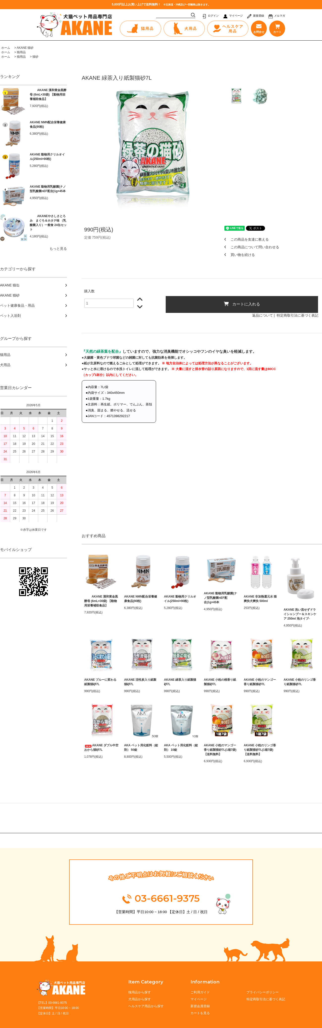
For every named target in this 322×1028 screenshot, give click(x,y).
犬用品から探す (139, 999)
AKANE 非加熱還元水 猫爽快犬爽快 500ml (260, 599)
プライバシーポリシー (262, 992)
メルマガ (279, 15)
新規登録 (258, 15)
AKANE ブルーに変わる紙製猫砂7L (100, 682)
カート (277, 29)
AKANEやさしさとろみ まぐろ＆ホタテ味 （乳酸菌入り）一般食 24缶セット (48, 222)
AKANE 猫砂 (25, 48)
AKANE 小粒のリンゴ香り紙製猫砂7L (300, 682)
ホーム (5, 48)
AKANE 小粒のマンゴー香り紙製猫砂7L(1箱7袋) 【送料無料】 (220, 750)
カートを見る (200, 1013)
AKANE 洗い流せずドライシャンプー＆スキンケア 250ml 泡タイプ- (300, 614)
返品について (262, 315)
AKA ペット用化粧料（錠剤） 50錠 (141, 748)
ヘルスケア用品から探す (146, 1006)
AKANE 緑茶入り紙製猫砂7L (180, 682)
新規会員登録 (200, 1006)
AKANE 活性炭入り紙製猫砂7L (140, 682)
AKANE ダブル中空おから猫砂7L (101, 748)
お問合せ (258, 29)
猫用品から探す (139, 992)
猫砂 (35, 56)
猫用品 (21, 52)
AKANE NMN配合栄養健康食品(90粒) (48, 124)
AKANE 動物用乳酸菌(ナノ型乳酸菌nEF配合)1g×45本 (48, 189)
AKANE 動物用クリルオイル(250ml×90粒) (47, 157)
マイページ (236, 15)
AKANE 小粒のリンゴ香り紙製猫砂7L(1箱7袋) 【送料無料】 (260, 750)
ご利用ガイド (200, 992)
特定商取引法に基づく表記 (297, 315)
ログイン (213, 15)
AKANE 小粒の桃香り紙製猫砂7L (220, 682)
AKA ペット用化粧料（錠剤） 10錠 (181, 748)
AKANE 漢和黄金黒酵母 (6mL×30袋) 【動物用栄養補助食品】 (48, 94)
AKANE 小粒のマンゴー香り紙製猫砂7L (260, 682)
